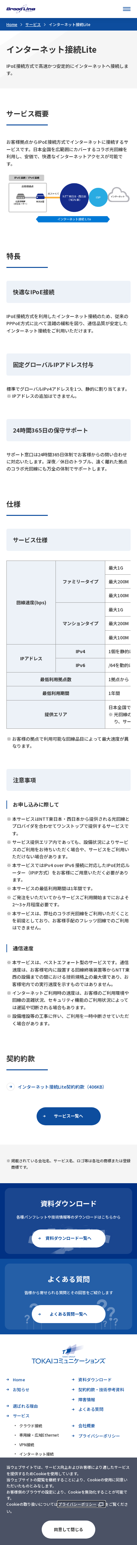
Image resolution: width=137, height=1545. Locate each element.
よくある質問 (90, 1409)
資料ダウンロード (95, 1379)
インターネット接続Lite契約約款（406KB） (62, 1086)
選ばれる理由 (25, 1406)
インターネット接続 (36, 1454)
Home (11, 24)
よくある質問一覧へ (68, 1314)
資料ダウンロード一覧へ (68, 1238)
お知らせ (21, 1389)
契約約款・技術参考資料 (101, 1389)
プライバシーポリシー (77, 1504)
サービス (33, 24)
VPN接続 (26, 1444)
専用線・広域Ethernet (39, 1435)
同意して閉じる (68, 1529)
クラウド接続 (30, 1425)
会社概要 (86, 1425)
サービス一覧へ (68, 1116)
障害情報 (86, 1399)
